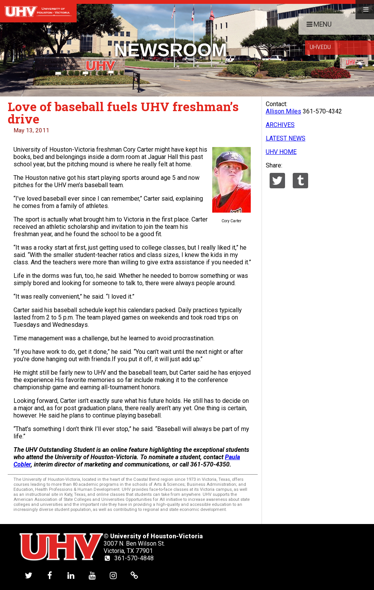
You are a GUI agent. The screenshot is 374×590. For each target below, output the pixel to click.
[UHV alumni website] (134, 575)
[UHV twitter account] (28, 575)
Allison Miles (283, 111)
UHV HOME (281, 152)
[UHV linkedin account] (71, 575)
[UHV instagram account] (113, 575)
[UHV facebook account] (50, 575)
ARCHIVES (280, 124)
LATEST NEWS (285, 138)
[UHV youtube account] (92, 575)
